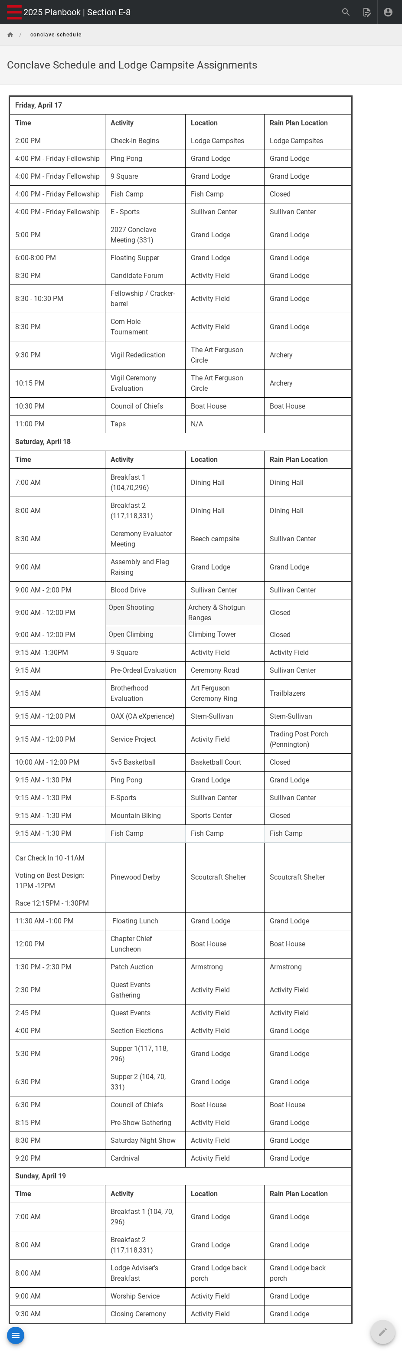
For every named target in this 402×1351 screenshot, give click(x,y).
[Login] (388, 12)
